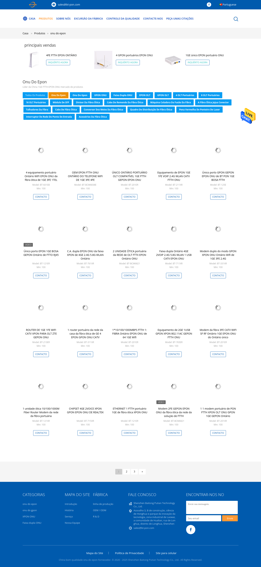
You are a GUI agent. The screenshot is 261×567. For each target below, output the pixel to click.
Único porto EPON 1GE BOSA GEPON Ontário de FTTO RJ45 (41, 253)
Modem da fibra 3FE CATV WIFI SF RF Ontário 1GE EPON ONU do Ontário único (218, 333)
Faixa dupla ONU (123, 95)
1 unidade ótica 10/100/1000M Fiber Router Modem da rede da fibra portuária (41, 412)
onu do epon (58, 33)
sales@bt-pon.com (69, 4)
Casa (29, 18)
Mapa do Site (94, 553)
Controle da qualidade (123, 18)
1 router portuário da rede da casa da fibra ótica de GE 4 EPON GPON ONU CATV (85, 333)
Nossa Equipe (72, 522)
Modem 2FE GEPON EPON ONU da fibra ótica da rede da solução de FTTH (174, 412)
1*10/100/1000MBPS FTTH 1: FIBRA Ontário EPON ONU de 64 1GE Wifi (129, 333)
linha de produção (103, 504)
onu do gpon (80, 95)
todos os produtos (35, 95)
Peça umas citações (180, 18)
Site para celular (166, 553)
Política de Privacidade (129, 553)
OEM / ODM (99, 510)
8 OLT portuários (210, 95)
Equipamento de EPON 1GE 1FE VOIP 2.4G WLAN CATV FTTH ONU (173, 176)
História (69, 510)
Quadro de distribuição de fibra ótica (151, 109)
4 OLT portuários (185, 95)
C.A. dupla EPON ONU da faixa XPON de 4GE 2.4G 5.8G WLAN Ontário (85, 254)
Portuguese (229, 4)
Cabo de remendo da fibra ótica (125, 102)
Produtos (46, 18)
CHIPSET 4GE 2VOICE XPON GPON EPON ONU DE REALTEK (85, 410)
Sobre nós (63, 18)
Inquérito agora (58, 62)
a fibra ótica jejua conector (213, 102)
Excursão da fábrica (88, 18)
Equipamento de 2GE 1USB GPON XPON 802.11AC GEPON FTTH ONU (173, 333)
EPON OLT (144, 95)
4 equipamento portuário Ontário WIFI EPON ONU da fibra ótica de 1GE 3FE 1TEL (41, 176)
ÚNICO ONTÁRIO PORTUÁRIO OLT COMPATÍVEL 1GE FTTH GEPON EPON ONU (129, 176)
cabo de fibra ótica (66, 109)
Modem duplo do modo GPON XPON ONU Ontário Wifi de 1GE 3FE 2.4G (218, 254)
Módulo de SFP (61, 102)
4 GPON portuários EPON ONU (134, 55)
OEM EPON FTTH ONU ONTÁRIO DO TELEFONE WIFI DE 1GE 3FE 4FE (85, 176)
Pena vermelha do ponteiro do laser (199, 109)
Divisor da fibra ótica (88, 102)
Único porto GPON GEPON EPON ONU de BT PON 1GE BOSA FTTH (218, 176)
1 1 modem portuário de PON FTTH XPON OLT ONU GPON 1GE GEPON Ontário (218, 412)
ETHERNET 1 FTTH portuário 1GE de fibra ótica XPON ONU (129, 410)
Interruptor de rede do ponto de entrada (49, 116)
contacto (41, 196)
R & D (96, 516)
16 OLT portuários (36, 102)
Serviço (69, 516)
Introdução (71, 504)
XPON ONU (100, 95)
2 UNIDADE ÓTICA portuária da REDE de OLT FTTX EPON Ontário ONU (129, 254)
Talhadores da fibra (37, 109)
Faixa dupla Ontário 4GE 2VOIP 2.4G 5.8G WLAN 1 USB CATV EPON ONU (173, 254)
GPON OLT (163, 95)
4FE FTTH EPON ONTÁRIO (61, 55)
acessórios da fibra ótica (93, 116)
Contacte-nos (153, 18)
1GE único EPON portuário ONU (205, 55)
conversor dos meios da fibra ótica (103, 109)
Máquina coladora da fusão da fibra (170, 102)
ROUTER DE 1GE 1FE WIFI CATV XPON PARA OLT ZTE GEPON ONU (41, 333)
